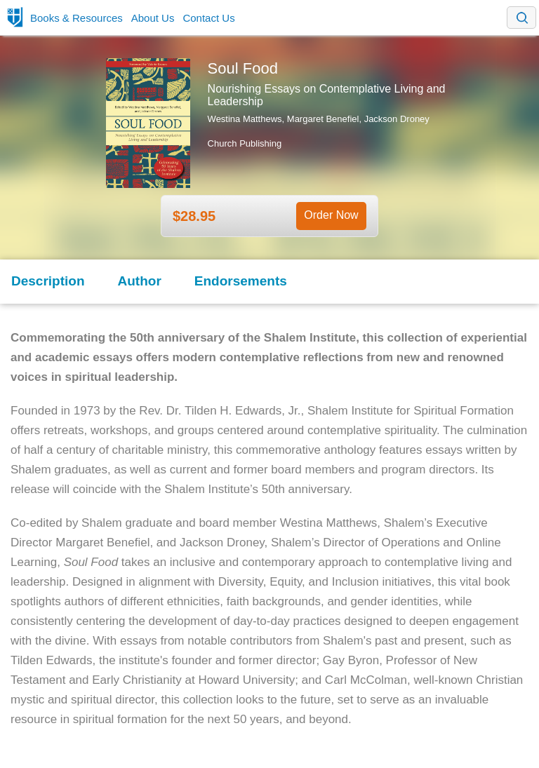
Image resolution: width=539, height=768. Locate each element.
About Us (153, 18)
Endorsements (240, 281)
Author (139, 281)
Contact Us (208, 18)
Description (48, 281)
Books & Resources (76, 18)
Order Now (331, 215)
